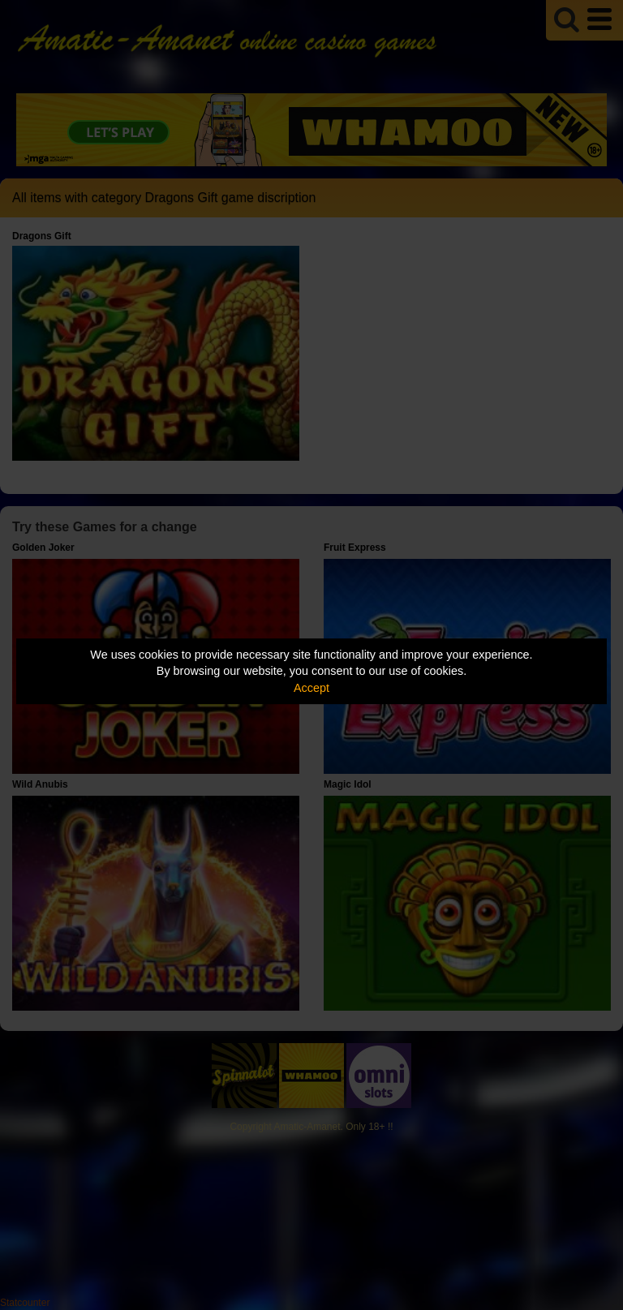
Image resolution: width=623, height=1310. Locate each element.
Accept (311, 687)
